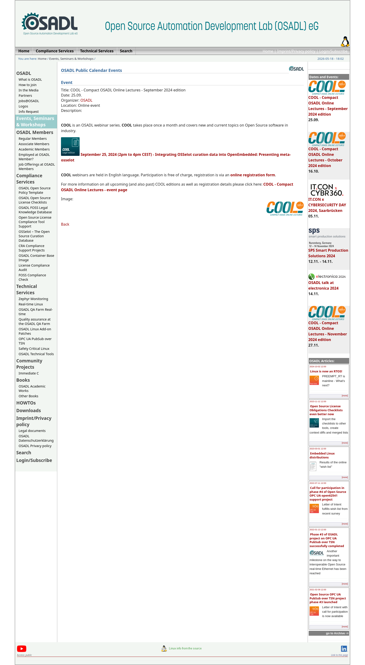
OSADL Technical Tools (36, 354)
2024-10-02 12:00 (318, 366)
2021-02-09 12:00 (318, 589)
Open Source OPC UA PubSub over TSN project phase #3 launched (328, 598)
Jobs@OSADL (29, 101)
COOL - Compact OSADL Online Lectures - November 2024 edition (327, 329)
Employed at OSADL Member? (34, 156)
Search (23, 452)
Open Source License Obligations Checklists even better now (326, 410)
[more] (345, 395)
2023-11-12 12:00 (318, 401)
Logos (23, 106)
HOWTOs (26, 403)
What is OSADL (30, 79)
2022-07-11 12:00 (318, 483)
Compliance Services (29, 178)
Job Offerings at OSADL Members (37, 166)
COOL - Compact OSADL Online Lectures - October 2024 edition (327, 155)
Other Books (28, 396)
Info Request (29, 111)
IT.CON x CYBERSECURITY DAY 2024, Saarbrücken (327, 203)
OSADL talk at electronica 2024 (327, 283)
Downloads (28, 410)
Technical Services (26, 289)
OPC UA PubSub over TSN (35, 341)
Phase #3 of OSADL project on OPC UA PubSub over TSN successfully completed (327, 540)
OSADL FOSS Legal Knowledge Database (35, 209)
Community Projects (29, 364)
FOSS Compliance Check (32, 277)
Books (23, 380)
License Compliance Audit (34, 267)
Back (65, 224)
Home (268, 51)
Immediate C (29, 373)
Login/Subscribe (333, 51)
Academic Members (34, 149)
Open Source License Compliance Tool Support (35, 221)
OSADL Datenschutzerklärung (36, 438)
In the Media (28, 90)
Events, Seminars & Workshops (71, 59)
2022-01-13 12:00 (318, 529)
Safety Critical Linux (34, 348)
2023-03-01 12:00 (318, 449)
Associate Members (34, 144)
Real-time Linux (31, 304)
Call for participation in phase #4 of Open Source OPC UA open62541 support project (328, 493)
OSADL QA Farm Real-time (36, 311)
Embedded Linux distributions (322, 455)
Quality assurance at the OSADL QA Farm (35, 321)
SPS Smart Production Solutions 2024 (328, 251)
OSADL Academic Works (32, 388)
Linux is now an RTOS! (326, 371)
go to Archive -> (337, 633)
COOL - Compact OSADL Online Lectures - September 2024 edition (328, 104)
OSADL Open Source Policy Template (35, 190)
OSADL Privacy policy (35, 446)
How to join (28, 85)
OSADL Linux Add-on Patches (35, 331)
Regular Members (33, 138)
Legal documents (32, 430)
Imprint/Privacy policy (296, 51)
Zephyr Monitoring (33, 299)
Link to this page (339, 655)
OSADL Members (34, 132)
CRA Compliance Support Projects (32, 248)
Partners (25, 95)
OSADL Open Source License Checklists (35, 200)
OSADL (23, 73)
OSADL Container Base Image (36, 257)
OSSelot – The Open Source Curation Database (34, 236)
